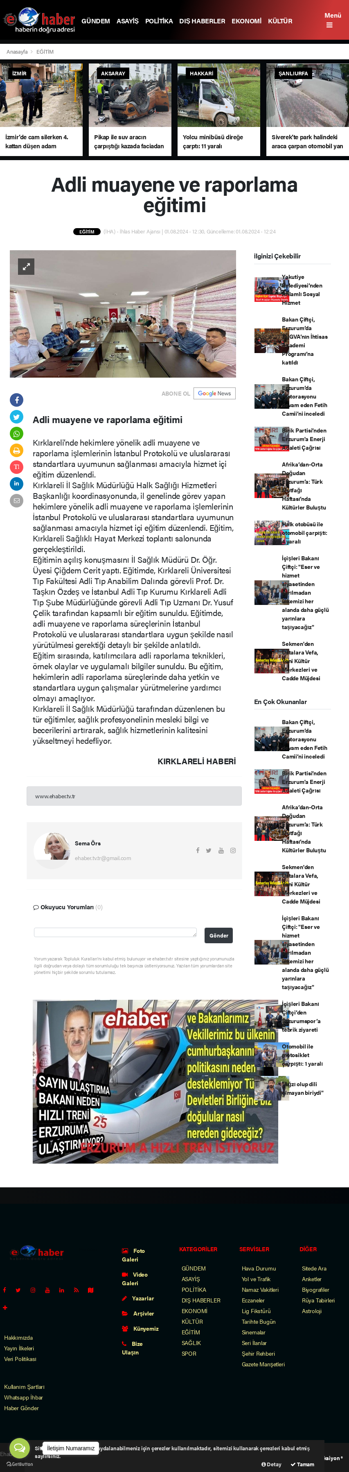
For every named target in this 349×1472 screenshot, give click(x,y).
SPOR (189, 1353)
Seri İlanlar (254, 1342)
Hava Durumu (259, 1268)
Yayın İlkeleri (19, 1348)
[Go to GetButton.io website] (20, 1463)
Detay (271, 1464)
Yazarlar (138, 1298)
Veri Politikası (20, 1358)
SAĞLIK (191, 1342)
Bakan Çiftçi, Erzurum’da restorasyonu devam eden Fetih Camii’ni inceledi (304, 396)
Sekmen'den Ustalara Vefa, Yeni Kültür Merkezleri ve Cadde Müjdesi (301, 660)
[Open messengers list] (19, 1448)
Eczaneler (253, 1300)
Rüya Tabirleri (318, 1300)
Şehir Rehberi (258, 1353)
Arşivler (138, 1313)
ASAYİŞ (128, 20)
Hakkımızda (18, 1337)
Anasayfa (18, 51)
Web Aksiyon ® (325, 1458)
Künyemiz (140, 1328)
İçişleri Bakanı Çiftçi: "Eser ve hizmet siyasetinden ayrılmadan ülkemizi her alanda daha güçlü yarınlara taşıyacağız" (305, 592)
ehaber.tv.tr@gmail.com (103, 858)
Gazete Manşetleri (263, 1364)
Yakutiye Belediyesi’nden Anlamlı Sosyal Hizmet (302, 289)
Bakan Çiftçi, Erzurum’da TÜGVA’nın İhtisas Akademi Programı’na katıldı (305, 340)
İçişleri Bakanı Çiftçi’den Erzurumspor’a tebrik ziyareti (301, 1016)
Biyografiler (315, 1289)
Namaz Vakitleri (260, 1289)
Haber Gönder (21, 1408)
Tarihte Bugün (259, 1321)
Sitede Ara (314, 1268)
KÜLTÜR (280, 20)
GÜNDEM (95, 20)
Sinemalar (254, 1332)
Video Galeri (135, 1278)
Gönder (218, 935)
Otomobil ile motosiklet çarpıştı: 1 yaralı (302, 1054)
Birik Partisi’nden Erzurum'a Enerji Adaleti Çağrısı (304, 438)
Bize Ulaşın (132, 1347)
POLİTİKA (159, 20)
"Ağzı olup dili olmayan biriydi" (303, 1088)
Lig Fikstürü (256, 1311)
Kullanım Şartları (24, 1386)
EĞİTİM (45, 51)
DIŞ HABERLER (202, 20)
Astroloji (312, 1311)
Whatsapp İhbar (23, 1397)
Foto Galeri (133, 1254)
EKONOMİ (246, 20)
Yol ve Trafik (256, 1279)
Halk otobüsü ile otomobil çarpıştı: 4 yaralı (304, 532)
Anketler (312, 1279)
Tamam (302, 1464)
